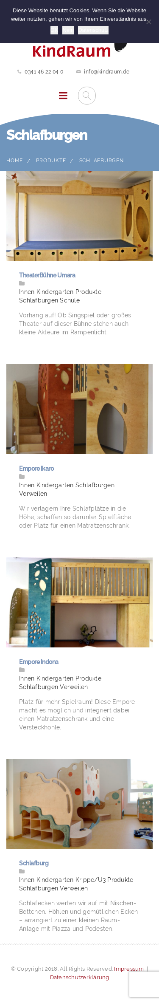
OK (54, 30)
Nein (68, 30)
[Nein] (148, 21)
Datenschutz (93, 30)
